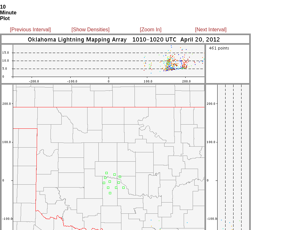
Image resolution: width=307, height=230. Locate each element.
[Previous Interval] (30, 29)
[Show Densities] (91, 29)
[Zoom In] (151, 29)
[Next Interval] (211, 29)
